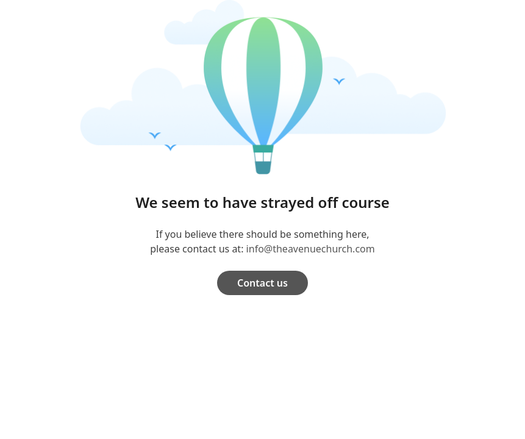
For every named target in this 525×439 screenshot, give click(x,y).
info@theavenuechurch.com (310, 248)
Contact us (262, 283)
